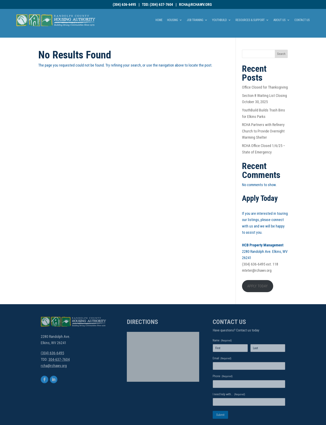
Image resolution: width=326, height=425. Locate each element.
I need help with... (229, 394)
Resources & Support (250, 13)
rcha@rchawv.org (195, 4)
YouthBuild (219, 13)
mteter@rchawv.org (257, 270)
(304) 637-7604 (161, 4)
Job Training (195, 13)
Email (222, 358)
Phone (223, 376)
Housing (172, 13)
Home (159, 13)
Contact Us (302, 13)
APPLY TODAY (257, 286)
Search (281, 54)
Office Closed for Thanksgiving (265, 87)
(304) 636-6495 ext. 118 (260, 264)
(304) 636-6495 (124, 4)
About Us (279, 13)
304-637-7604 (59, 359)
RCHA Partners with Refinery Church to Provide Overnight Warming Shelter (263, 131)
